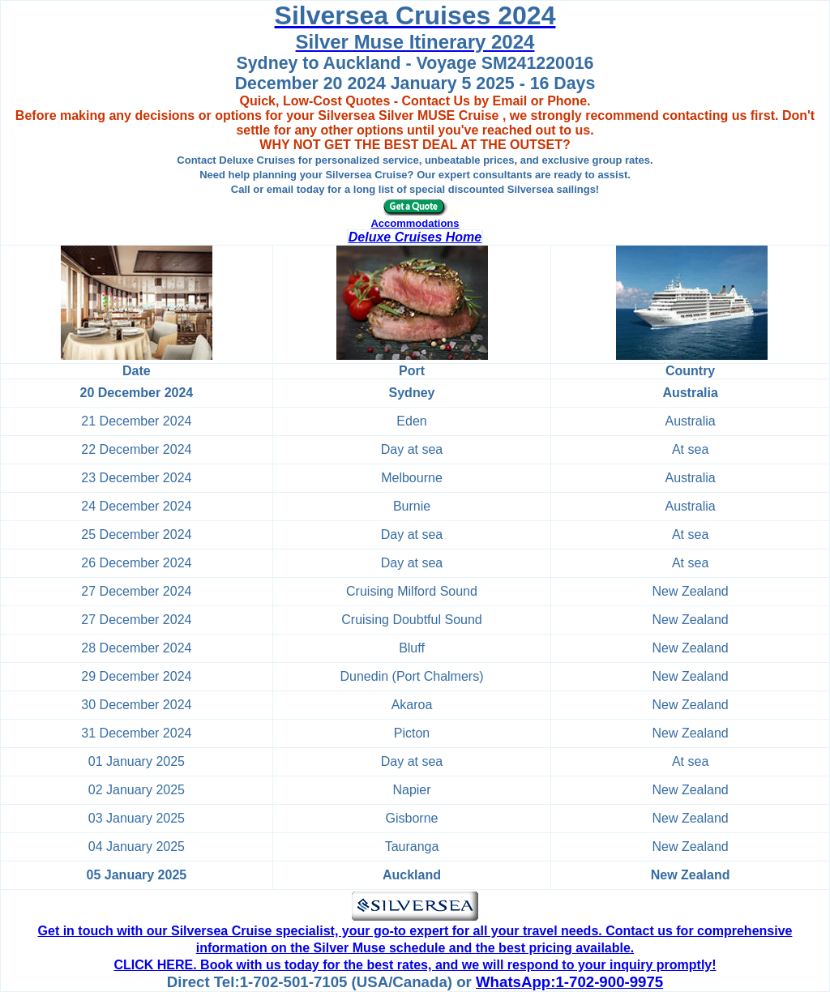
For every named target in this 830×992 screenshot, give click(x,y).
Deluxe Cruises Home (415, 237)
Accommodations (414, 223)
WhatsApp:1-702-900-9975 (569, 981)
